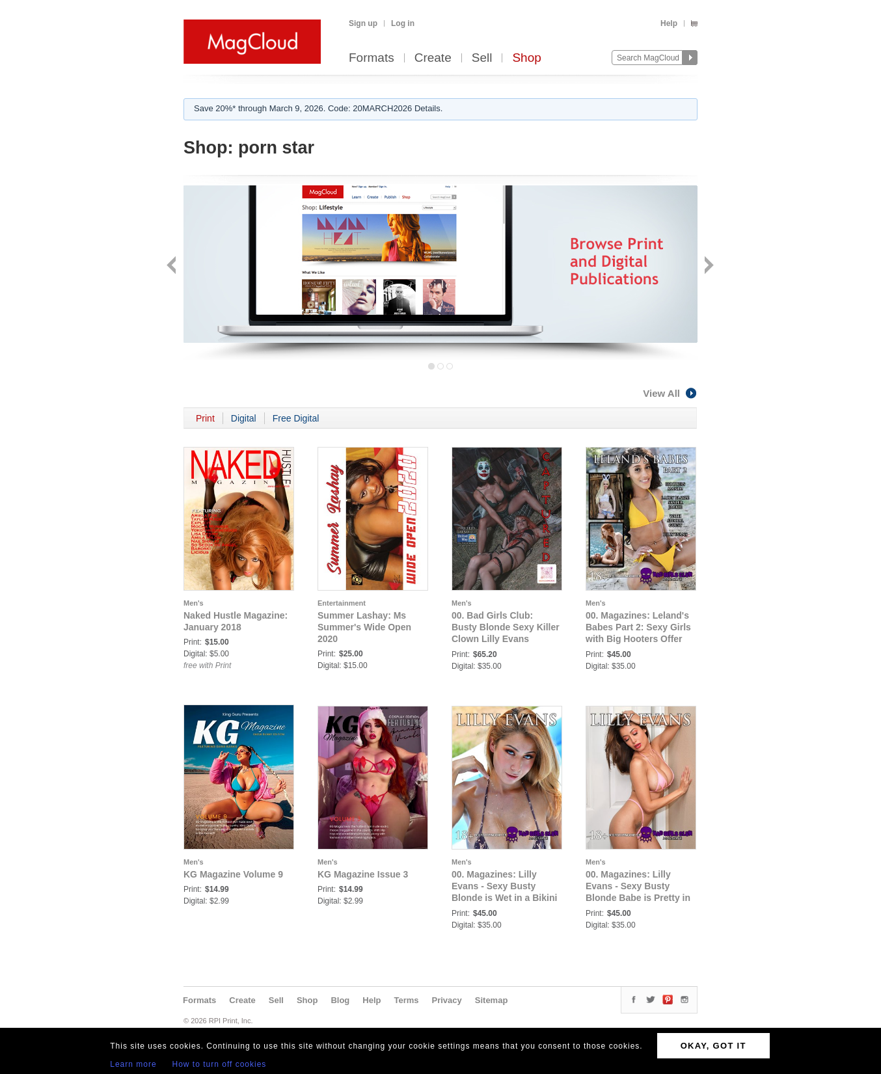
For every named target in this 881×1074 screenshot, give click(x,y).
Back (173, 266)
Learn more (133, 1064)
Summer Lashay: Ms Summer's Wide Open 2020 (364, 627)
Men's (193, 603)
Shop (526, 58)
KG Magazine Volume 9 (233, 874)
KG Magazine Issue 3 (363, 874)
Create (433, 58)
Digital (243, 418)
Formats (371, 58)
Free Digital (296, 418)
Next (707, 266)
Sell (482, 58)
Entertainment (342, 603)
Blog (340, 1000)
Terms (406, 1000)
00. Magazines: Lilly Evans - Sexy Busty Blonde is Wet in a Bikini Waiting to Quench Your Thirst (504, 897)
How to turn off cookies (219, 1064)
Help (668, 23)
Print (205, 418)
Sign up (363, 23)
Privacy (447, 1000)
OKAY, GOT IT (713, 1046)
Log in (402, 23)
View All (670, 393)
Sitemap (491, 1000)
